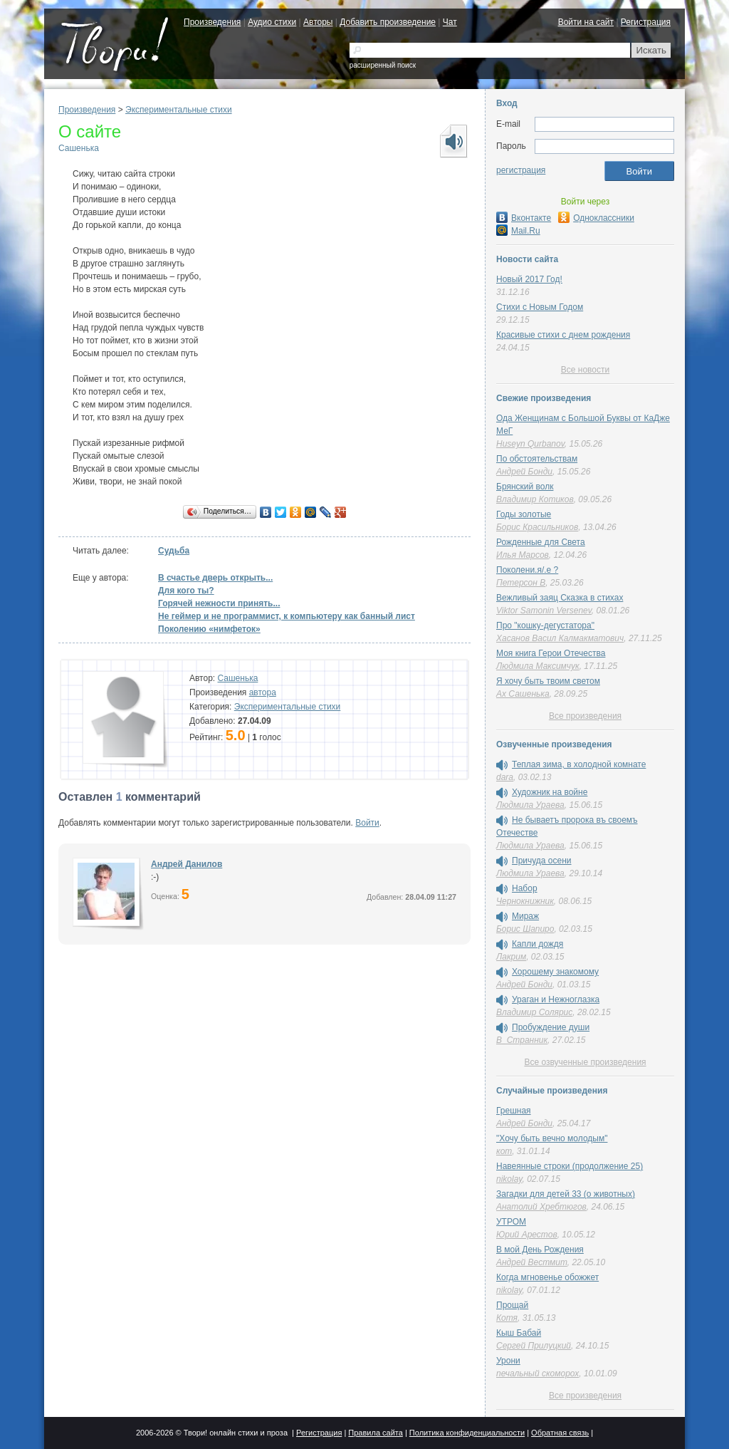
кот (504, 1151)
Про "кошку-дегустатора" (545, 625)
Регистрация (646, 22)
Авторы (317, 22)
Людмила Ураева (530, 805)
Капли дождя (537, 944)
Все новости (585, 370)
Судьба (173, 551)
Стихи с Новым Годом (539, 307)
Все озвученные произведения (585, 1062)
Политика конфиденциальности (467, 1432)
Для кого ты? (186, 591)
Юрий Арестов (526, 1235)
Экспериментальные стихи (178, 110)
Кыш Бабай (518, 1333)
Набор (524, 888)
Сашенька (78, 148)
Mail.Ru (518, 231)
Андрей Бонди (524, 472)
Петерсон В (520, 583)
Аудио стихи (272, 22)
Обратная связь (560, 1432)
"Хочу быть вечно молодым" (551, 1138)
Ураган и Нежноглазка (555, 999)
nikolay (509, 1179)
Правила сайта (375, 1432)
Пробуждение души (550, 1027)
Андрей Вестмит (531, 1262)
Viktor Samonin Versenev (544, 611)
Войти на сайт (586, 22)
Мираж (525, 916)
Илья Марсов (522, 555)
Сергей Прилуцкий (533, 1346)
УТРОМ (511, 1222)
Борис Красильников (537, 527)
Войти (367, 823)
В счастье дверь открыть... (215, 578)
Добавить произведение (388, 22)
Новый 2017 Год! (529, 279)
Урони (508, 1361)
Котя (507, 1318)
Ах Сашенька (523, 694)
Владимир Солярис (534, 1012)
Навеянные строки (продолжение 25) (569, 1166)
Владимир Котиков (535, 499)
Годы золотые (523, 514)
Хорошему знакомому (555, 972)
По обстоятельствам (536, 459)
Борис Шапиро (525, 929)
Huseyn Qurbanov (530, 444)
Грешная (513, 1111)
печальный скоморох (537, 1373)
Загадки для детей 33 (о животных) (565, 1194)
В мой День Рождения (540, 1250)
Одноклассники (596, 218)
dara (504, 777)
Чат (450, 22)
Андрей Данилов (186, 864)
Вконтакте (523, 218)
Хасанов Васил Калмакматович (560, 638)
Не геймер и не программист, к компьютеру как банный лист (286, 616)
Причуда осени (542, 861)
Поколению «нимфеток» (209, 629)
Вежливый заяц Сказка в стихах (559, 598)
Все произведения (585, 716)
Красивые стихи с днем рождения (563, 335)
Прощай (512, 1305)
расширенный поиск (383, 65)
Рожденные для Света (540, 542)
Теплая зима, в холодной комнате (579, 764)
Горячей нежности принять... (219, 603)
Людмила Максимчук (537, 666)
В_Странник (521, 1040)
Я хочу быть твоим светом (548, 681)
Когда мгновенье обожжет (547, 1277)
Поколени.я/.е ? (527, 570)
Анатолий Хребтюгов (541, 1207)
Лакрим (511, 957)
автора (262, 692)
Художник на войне (549, 792)
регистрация (520, 170)
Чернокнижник (525, 901)
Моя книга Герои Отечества (550, 653)
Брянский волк (524, 487)
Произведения (212, 22)
